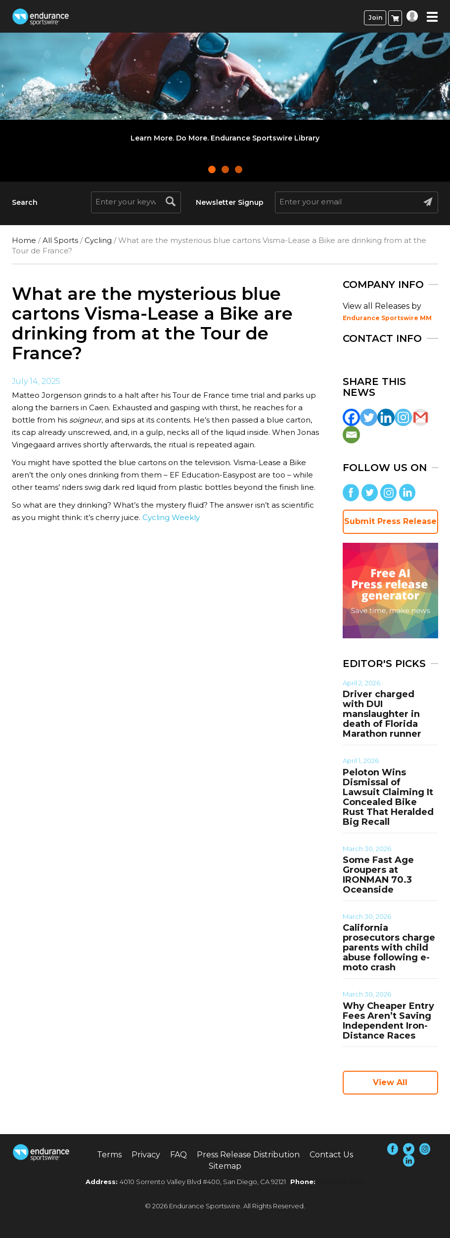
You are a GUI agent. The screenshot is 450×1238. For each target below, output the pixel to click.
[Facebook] (351, 417)
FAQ (178, 1154)
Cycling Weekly (171, 517)
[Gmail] (420, 417)
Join (375, 17)
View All (390, 1082)
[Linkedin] (386, 417)
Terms (109, 1154)
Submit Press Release (390, 521)
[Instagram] (403, 417)
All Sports (60, 240)
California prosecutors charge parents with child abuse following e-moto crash (389, 947)
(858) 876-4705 (340, 1182)
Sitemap (225, 1166)
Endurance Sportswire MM (387, 318)
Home (24, 240)
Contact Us (331, 1154)
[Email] (351, 434)
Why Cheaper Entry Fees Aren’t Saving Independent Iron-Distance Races (388, 1020)
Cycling (98, 240)
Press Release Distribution (248, 1154)
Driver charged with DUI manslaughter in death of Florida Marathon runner (382, 714)
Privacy (146, 1154)
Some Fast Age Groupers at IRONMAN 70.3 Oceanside (378, 875)
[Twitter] (368, 417)
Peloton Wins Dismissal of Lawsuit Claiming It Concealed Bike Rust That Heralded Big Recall (388, 797)
